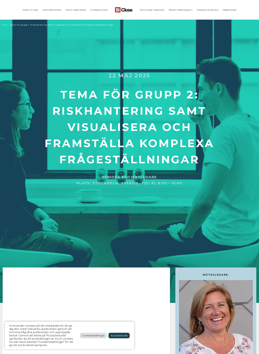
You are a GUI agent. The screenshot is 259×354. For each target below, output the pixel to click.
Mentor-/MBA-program (181, 10)
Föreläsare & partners (207, 10)
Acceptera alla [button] (119, 335)
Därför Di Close (30, 10)
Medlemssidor (229, 10)
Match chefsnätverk (75, 10)
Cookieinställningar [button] (93, 335)
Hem (5, 25)
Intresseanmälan (99, 10)
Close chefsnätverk (52, 10)
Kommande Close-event (152, 10)
